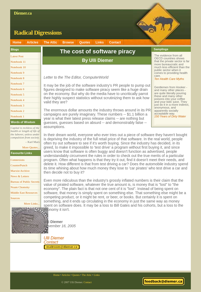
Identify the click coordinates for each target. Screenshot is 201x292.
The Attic (50, 42)
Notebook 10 (18, 67)
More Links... (32, 203)
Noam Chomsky (20, 187)
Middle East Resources (24, 192)
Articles (32, 42)
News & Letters (20, 176)
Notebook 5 (18, 94)
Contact (115, 42)
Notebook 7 (18, 83)
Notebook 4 (18, 99)
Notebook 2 (18, 110)
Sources (15, 198)
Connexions (18, 159)
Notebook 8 (18, 78)
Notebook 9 (18, 72)
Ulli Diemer (54, 238)
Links (100, 42)
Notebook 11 (18, 61)
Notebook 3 (18, 105)
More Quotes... (31, 147)
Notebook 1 (18, 116)
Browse (68, 42)
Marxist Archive (20, 170)
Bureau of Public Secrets (25, 181)
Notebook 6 (18, 89)
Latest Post (17, 56)
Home (17, 42)
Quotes (84, 42)
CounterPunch (19, 165)
